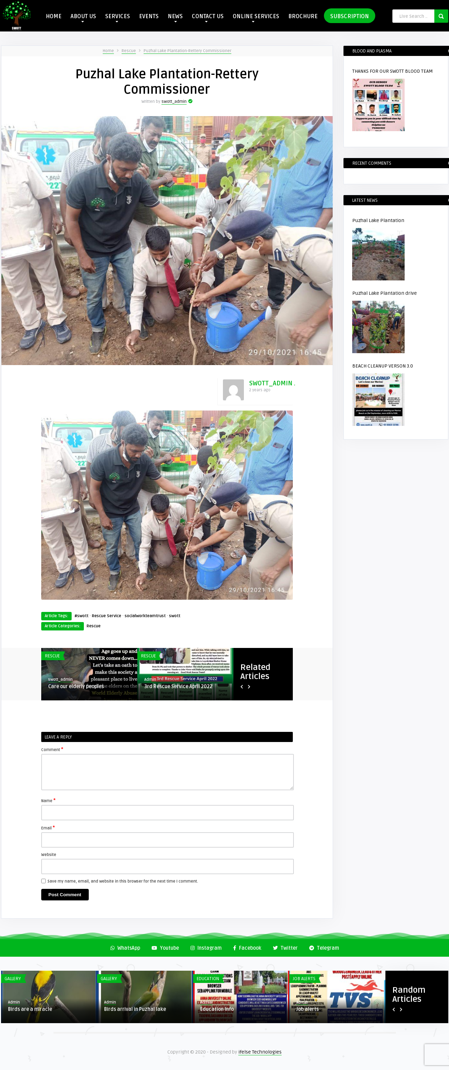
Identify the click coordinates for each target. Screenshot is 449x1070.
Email (48, 828)
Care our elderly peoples (76, 687)
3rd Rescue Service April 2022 (178, 687)
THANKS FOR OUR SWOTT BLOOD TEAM (392, 71)
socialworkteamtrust (145, 616)
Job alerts (307, 1009)
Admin (150, 679)
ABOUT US (83, 17)
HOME (53, 16)
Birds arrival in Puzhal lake (135, 1009)
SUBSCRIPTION (349, 16)
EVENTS (149, 16)
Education (208, 979)
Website (48, 855)
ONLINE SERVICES (256, 17)
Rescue (129, 51)
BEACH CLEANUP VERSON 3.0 (382, 366)
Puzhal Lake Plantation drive (384, 293)
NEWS (175, 17)
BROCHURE (303, 16)
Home (108, 51)
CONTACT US (208, 17)
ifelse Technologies (260, 1052)
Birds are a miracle (30, 1009)
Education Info (217, 1009)
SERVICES (117, 17)
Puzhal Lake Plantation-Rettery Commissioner (187, 51)
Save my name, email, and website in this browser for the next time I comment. (123, 881)
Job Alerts (304, 979)
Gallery (13, 979)
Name (48, 800)
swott (174, 616)
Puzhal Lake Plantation (378, 220)
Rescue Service (106, 616)
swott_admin (174, 101)
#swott (81, 616)
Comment (52, 749)
